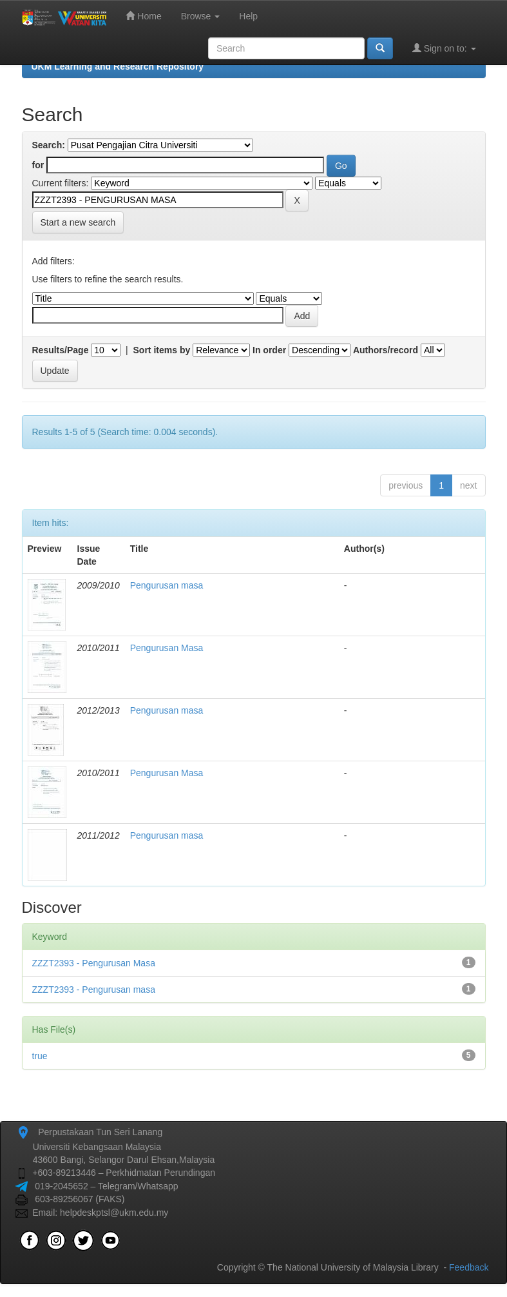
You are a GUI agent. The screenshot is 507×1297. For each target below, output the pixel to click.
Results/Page (60, 350)
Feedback (468, 1267)
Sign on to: (444, 48)
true (40, 1056)
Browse (200, 16)
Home (143, 15)
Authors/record (385, 350)
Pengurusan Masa (167, 648)
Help (248, 16)
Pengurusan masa (167, 585)
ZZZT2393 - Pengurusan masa (93, 989)
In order (269, 350)
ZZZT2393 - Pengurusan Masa (93, 963)
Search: (48, 145)
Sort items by (162, 350)
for (38, 165)
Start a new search (78, 222)
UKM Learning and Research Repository (118, 66)
